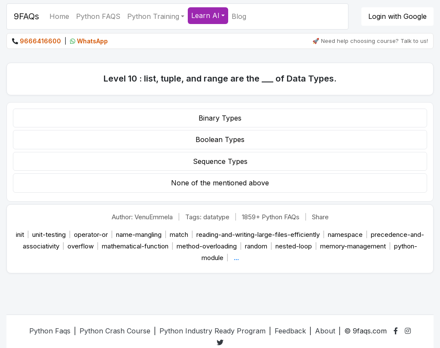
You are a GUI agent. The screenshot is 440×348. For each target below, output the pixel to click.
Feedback (290, 331)
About (325, 331)
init (21, 234)
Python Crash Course (114, 331)
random (257, 246)
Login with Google (397, 16)
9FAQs (26, 16)
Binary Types (220, 118)
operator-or (92, 234)
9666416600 (40, 41)
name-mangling (139, 234)
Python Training (153, 16)
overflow (81, 246)
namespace (346, 234)
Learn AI (205, 15)
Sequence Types (220, 161)
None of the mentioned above (220, 183)
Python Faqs (49, 331)
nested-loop (294, 246)
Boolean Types (220, 139)
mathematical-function (136, 246)
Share (320, 217)
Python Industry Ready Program (212, 331)
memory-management (354, 246)
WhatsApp (92, 41)
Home (59, 16)
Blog (239, 16)
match (180, 234)
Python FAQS (98, 16)
